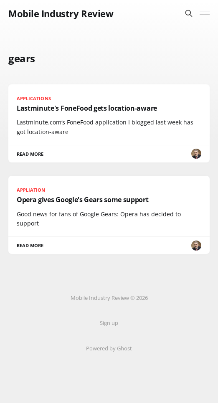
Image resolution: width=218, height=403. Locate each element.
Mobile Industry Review (60, 13)
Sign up (109, 323)
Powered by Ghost (109, 348)
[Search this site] (189, 13)
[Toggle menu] (204, 13)
